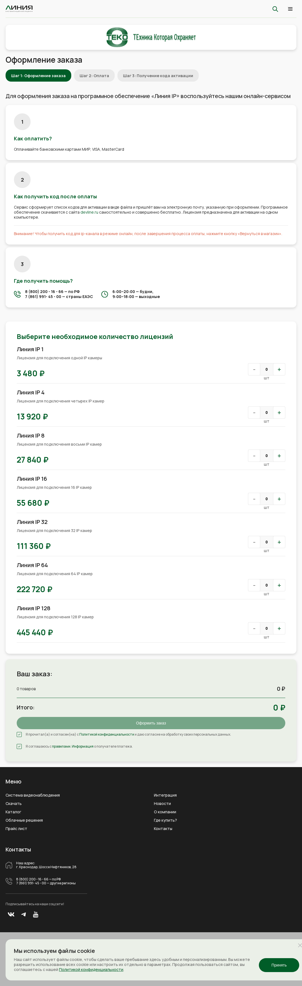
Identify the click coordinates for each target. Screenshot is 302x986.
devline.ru (89, 212)
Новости (162, 804)
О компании (165, 812)
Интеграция (165, 795)
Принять (279, 965)
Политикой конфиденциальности (106, 734)
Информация (83, 746)
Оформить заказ (151, 723)
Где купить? (165, 820)
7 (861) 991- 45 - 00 (43, 296)
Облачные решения (24, 820)
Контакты (163, 829)
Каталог (13, 812)
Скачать (14, 804)
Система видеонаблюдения (33, 795)
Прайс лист (16, 829)
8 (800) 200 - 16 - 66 (44, 291)
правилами (61, 746)
